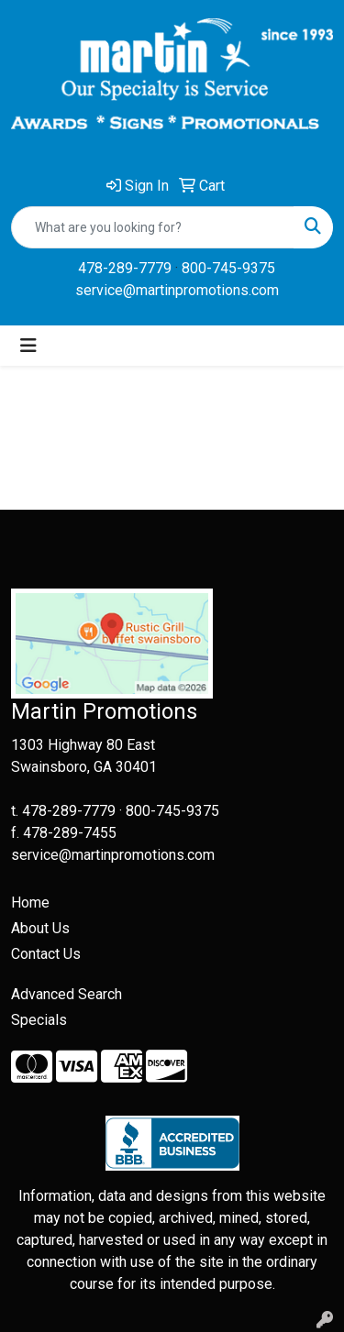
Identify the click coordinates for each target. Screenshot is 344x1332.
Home (30, 902)
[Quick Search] (152, 227)
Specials (39, 1020)
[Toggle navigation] (28, 345)
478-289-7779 (125, 268)
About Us (40, 928)
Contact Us (46, 954)
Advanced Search (66, 994)
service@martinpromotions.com (177, 290)
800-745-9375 (228, 268)
